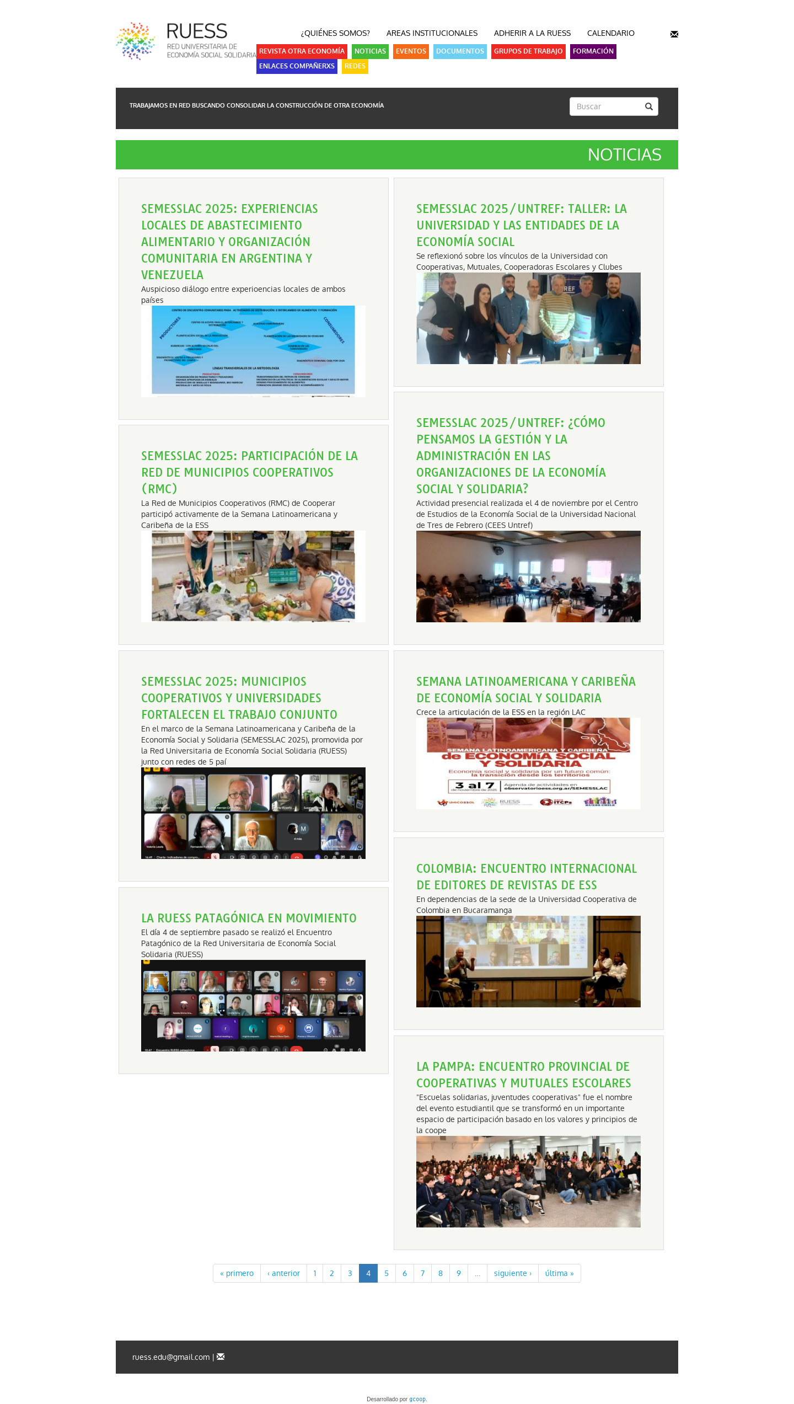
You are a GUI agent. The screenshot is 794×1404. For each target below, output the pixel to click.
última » (559, 1273)
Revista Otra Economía (302, 51)
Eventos (411, 51)
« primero (237, 1273)
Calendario (611, 33)
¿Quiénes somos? (335, 33)
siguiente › (513, 1273)
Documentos (460, 51)
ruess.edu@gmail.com (171, 1357)
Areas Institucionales (432, 33)
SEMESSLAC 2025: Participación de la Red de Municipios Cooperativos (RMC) (249, 473)
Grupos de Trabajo (528, 51)
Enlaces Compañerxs (297, 66)
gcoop (417, 1400)
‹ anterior (283, 1273)
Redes (355, 66)
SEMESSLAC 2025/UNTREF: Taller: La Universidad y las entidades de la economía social (521, 225)
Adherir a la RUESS (532, 33)
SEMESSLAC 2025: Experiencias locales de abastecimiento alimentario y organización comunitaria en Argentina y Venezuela (229, 241)
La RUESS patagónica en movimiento (249, 918)
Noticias (370, 51)
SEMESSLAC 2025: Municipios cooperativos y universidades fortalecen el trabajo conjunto (239, 698)
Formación (593, 51)
